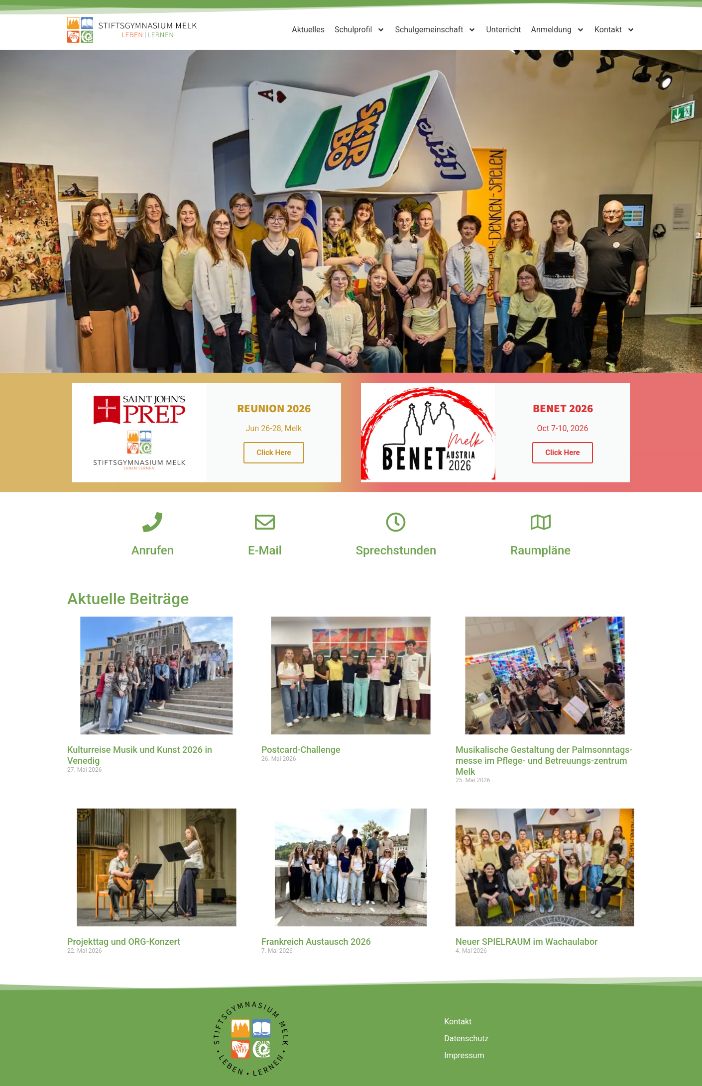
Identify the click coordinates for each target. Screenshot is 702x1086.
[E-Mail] (265, 522)
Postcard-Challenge (301, 749)
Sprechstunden (396, 550)
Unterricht (503, 29)
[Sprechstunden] (396, 522)
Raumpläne (540, 550)
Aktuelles (308, 29)
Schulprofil (360, 30)
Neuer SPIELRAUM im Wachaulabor (526, 941)
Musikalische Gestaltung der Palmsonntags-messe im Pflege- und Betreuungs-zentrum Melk (544, 760)
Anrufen (152, 550)
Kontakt (614, 30)
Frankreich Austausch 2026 (316, 941)
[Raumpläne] (541, 522)
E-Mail (265, 550)
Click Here (273, 452)
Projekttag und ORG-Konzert (123, 941)
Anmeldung (558, 30)
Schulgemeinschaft (435, 30)
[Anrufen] (152, 522)
